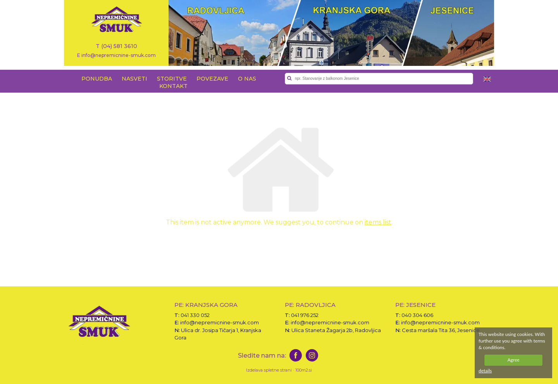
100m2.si (303, 370)
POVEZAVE (212, 78)
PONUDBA (96, 78)
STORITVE (172, 78)
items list (378, 222)
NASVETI (134, 78)
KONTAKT (173, 86)
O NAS (247, 78)
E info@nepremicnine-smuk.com (116, 55)
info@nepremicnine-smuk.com (219, 322)
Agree (513, 360)
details (485, 371)
